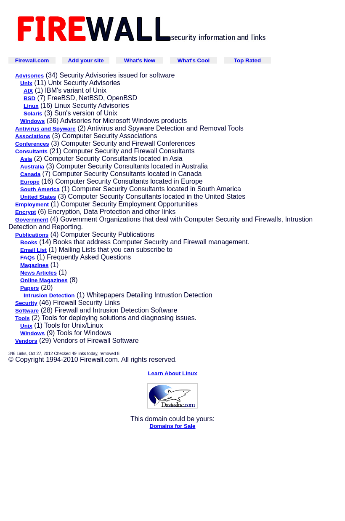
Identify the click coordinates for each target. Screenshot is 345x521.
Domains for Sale (173, 426)
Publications (31, 235)
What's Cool (194, 60)
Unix (26, 83)
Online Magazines (44, 280)
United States (38, 197)
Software (27, 310)
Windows (32, 121)
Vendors (26, 341)
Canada (30, 174)
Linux (31, 106)
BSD (29, 98)
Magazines (34, 265)
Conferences (32, 144)
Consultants (31, 151)
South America (40, 189)
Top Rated (247, 60)
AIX (28, 91)
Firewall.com (32, 60)
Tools (22, 318)
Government (31, 219)
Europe (30, 182)
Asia (26, 159)
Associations (32, 136)
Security (26, 303)
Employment (32, 204)
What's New (139, 60)
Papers (29, 288)
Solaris (33, 113)
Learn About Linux (172, 373)
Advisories (29, 75)
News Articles (38, 273)
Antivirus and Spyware (45, 129)
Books (28, 242)
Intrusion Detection (49, 295)
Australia (32, 166)
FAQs (27, 257)
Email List (33, 250)
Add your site (86, 60)
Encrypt (25, 212)
